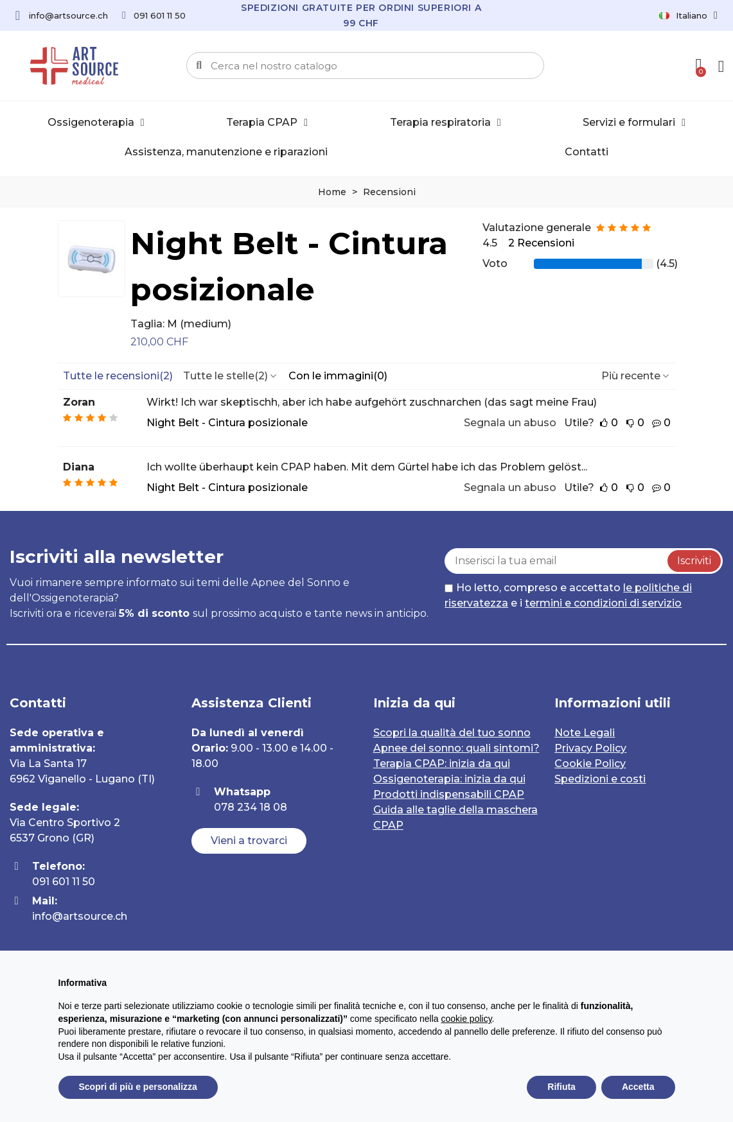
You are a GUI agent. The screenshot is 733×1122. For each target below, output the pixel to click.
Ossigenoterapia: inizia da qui (449, 779)
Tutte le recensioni (118, 376)
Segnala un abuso (510, 423)
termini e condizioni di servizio (603, 603)
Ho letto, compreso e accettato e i (568, 595)
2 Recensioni (541, 243)
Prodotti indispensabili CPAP (448, 794)
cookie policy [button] (466, 1019)
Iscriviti (694, 561)
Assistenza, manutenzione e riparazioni (226, 152)
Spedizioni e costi (600, 779)
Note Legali (584, 733)
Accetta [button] (638, 1087)
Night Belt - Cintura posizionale (289, 266)
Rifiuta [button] (561, 1087)
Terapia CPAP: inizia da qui (441, 763)
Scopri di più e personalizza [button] (138, 1087)
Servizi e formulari (634, 122)
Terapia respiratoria (445, 122)
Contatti (586, 152)
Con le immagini (337, 376)
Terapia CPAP (267, 122)
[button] (248, 841)
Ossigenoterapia (96, 122)
